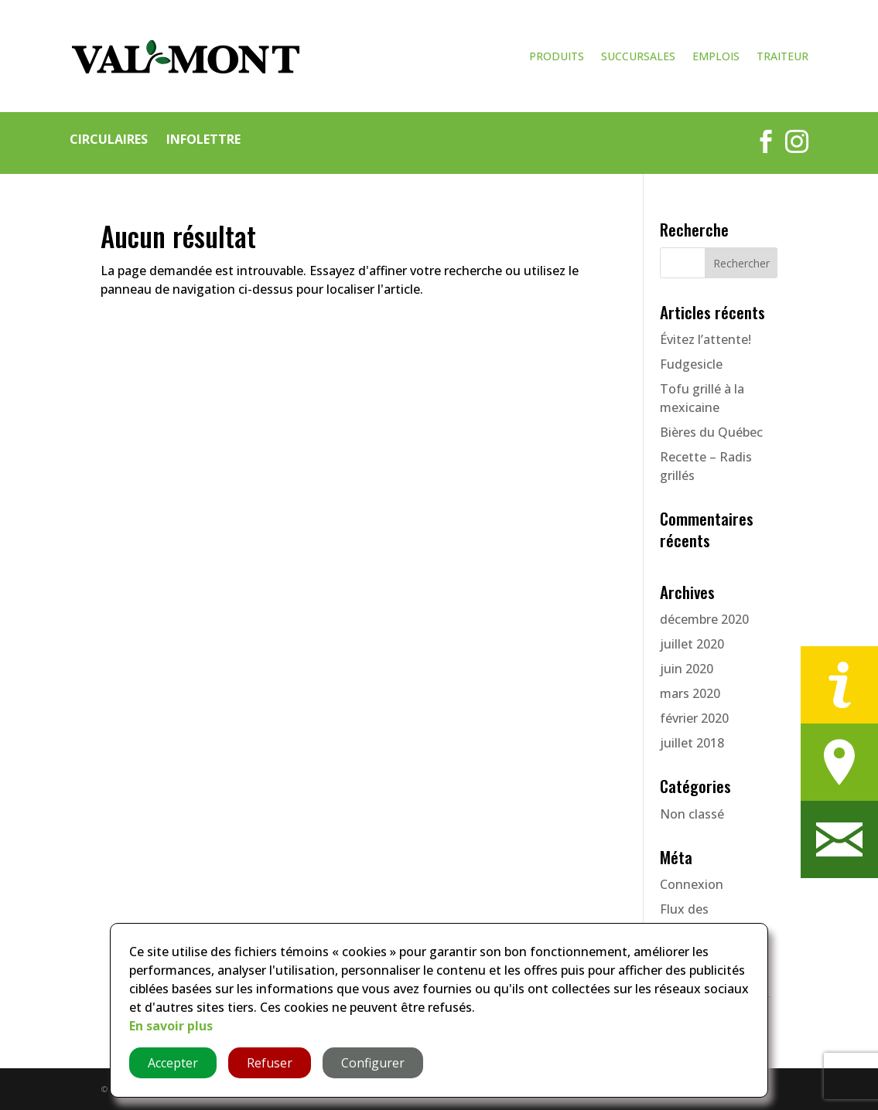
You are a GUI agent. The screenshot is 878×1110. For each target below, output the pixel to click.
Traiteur (782, 57)
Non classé (692, 813)
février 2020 (694, 718)
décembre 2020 (704, 619)
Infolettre (203, 139)
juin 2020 (686, 668)
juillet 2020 (692, 643)
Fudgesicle (691, 364)
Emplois (716, 57)
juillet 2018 (692, 742)
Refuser (269, 1062)
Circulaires (109, 139)
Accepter (173, 1062)
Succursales (638, 57)
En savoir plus (171, 1025)
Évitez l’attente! (705, 339)
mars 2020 (690, 693)
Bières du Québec (711, 432)
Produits (556, 57)
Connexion (691, 884)
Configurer (373, 1062)
